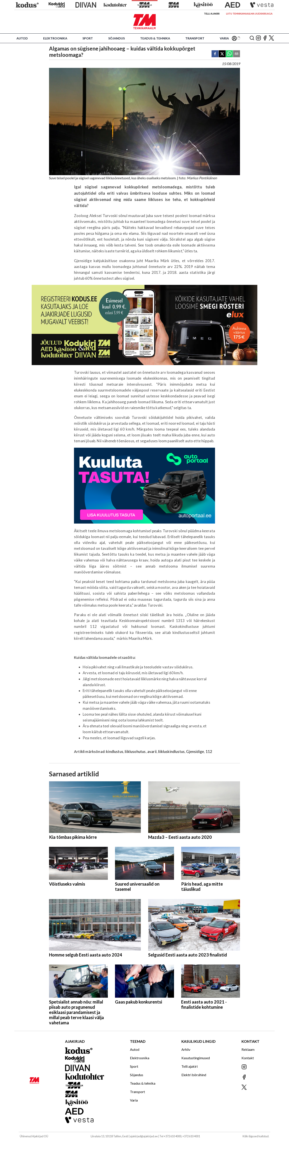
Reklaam (248, 1049)
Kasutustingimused (195, 1058)
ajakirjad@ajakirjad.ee (144, 1136)
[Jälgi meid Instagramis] (258, 38)
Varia (224, 38)
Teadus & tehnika (155, 38)
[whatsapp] (229, 54)
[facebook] (215, 54)
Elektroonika (55, 38)
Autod (22, 38)
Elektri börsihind (193, 1075)
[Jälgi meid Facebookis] (265, 38)
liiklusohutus (135, 751)
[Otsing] (252, 38)
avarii (152, 751)
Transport (194, 38)
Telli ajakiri (212, 13)
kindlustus (114, 751)
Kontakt (247, 1058)
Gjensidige (195, 751)
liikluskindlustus (171, 751)
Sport (87, 38)
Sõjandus (116, 38)
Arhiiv (185, 1049)
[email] (236, 54)
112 (209, 751)
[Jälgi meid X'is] (271, 38)
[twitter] (222, 54)
